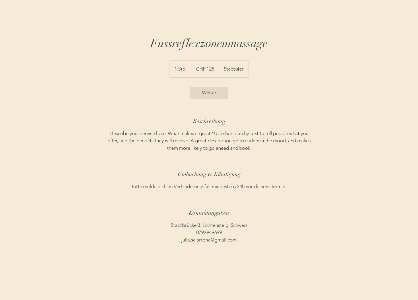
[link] (209, 93)
